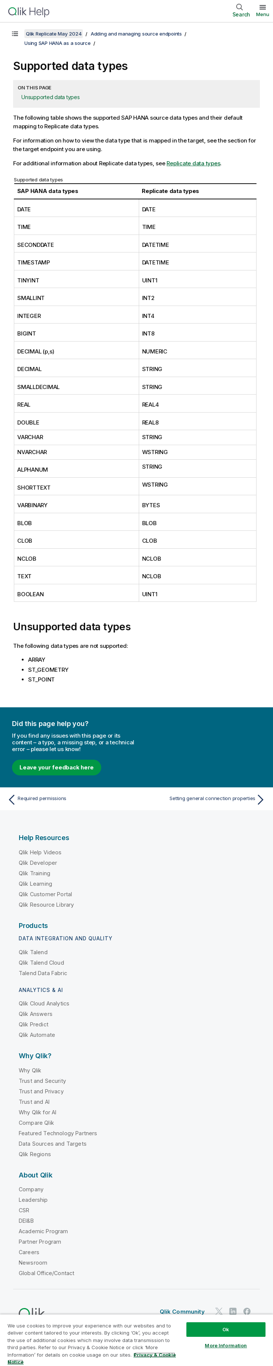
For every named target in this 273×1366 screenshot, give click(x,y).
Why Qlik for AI (37, 1112)
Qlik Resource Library (46, 904)
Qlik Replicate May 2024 (53, 34)
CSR (24, 1210)
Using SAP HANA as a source (57, 43)
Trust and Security (42, 1081)
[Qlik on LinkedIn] (232, 1311)
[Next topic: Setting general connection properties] (203, 800)
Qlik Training (34, 873)
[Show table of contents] (15, 34)
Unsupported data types (50, 97)
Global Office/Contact (46, 1273)
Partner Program (40, 1241)
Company (31, 1189)
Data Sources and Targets (53, 1143)
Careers (29, 1252)
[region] (136, 1340)
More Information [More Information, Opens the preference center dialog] (226, 1345)
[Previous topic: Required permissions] (70, 800)
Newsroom (33, 1262)
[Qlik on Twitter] (219, 1311)
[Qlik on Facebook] (247, 1311)
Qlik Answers (35, 1014)
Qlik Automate (37, 1035)
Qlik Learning (35, 883)
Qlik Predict (33, 1024)
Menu (262, 14)
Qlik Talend (33, 952)
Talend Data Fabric (43, 973)
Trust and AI (34, 1102)
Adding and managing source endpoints (136, 34)
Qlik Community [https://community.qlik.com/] (182, 1311)
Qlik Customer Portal (45, 894)
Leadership (33, 1200)
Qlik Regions (35, 1154)
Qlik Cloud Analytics (44, 1003)
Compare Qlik (36, 1123)
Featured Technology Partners (58, 1133)
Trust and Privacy (41, 1091)
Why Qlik (30, 1070)
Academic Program (43, 1231)
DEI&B (26, 1221)
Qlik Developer (38, 863)
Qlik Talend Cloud (41, 962)
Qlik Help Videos (40, 852)
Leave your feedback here (57, 767)
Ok (225, 1329)
